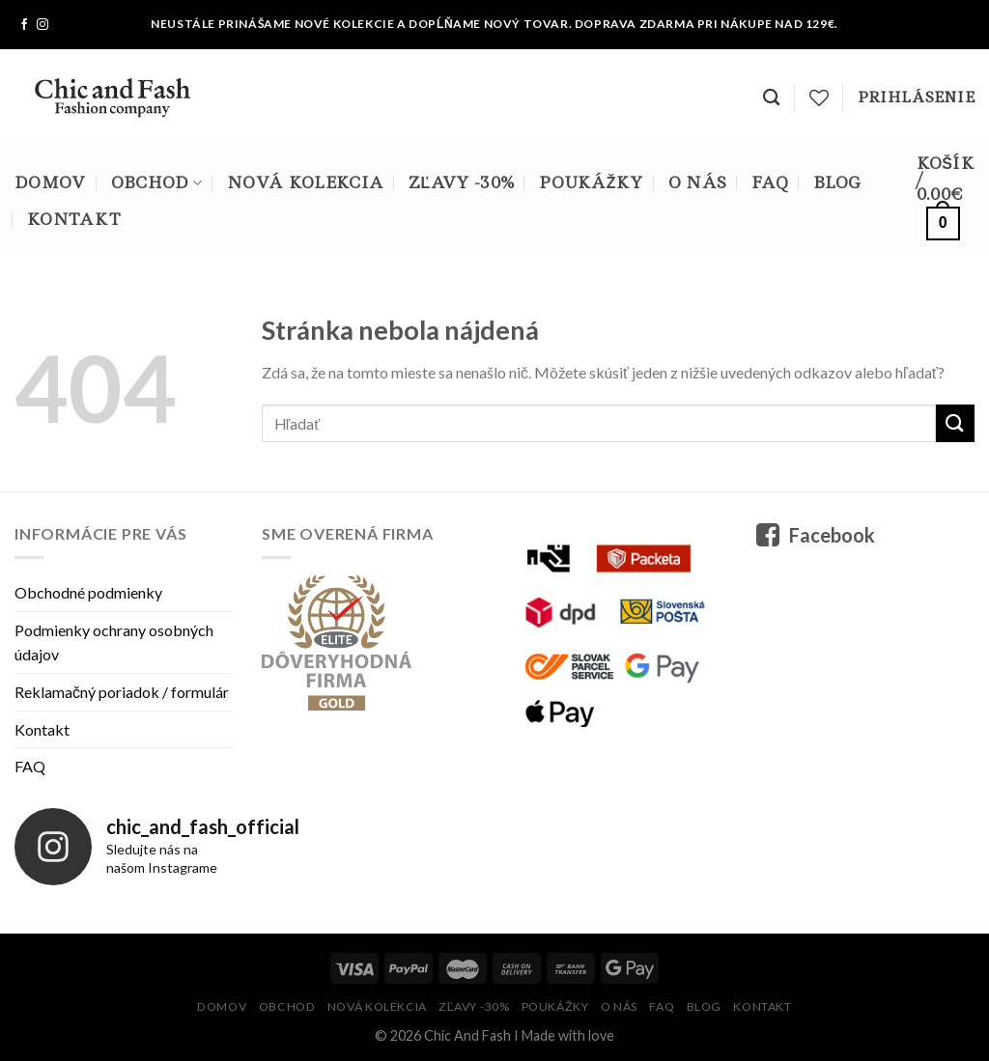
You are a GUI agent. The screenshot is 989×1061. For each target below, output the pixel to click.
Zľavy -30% (461, 182)
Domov (50, 182)
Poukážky (590, 182)
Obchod (156, 182)
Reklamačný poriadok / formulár (121, 692)
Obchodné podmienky (88, 592)
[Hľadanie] (771, 98)
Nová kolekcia (305, 182)
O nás (697, 182)
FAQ (769, 182)
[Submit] (955, 423)
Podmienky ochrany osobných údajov (113, 642)
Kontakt (74, 219)
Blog (837, 182)
